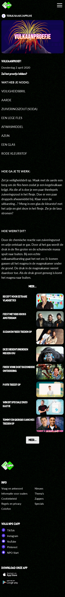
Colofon (6, 508)
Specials (39, 503)
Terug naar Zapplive (19, 15)
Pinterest (9, 547)
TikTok (8, 530)
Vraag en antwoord (12, 488)
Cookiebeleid (9, 498)
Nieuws (39, 488)
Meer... (33, 440)
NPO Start (10, 552)
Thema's (39, 493)
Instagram (9, 535)
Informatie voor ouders (14, 493)
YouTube (8, 541)
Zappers (39, 498)
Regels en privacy (11, 503)
